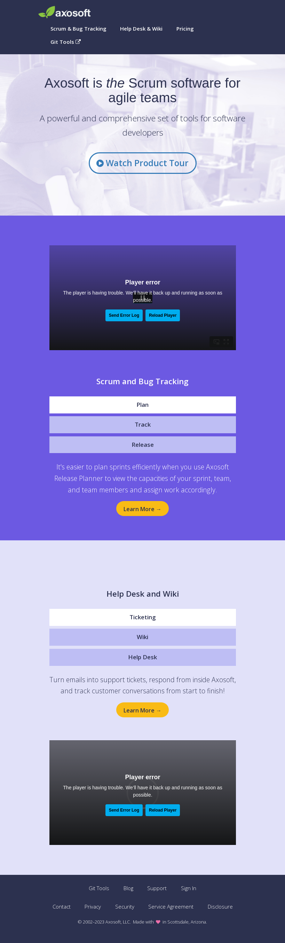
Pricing (185, 28)
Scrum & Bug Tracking (78, 28)
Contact (62, 906)
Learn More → (142, 509)
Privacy (93, 906)
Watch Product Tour (142, 163)
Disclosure (220, 906)
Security (124, 906)
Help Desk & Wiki (141, 28)
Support (157, 888)
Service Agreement (170, 906)
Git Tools (65, 41)
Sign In (188, 888)
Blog (128, 888)
